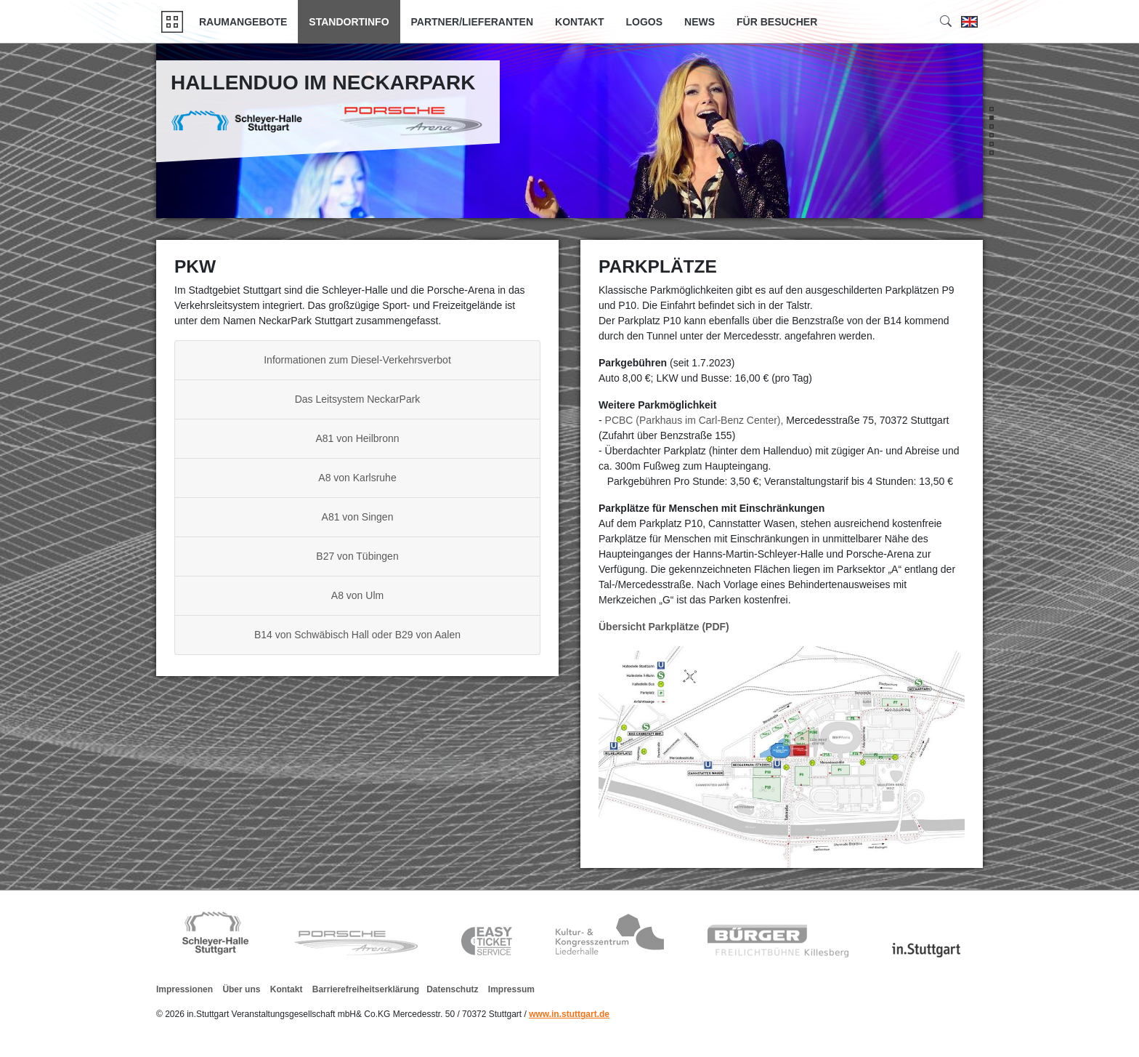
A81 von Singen (358, 517)
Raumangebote (243, 22)
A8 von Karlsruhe (357, 477)
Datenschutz (452, 989)
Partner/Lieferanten (472, 22)
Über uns (241, 989)
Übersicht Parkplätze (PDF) (664, 626)
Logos (643, 22)
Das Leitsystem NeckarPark (358, 399)
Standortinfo (349, 22)
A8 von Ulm (357, 595)
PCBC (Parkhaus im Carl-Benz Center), (696, 420)
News (699, 22)
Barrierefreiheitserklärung (365, 989)
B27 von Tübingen (357, 556)
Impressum (511, 989)
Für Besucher (777, 22)
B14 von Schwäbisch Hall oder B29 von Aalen (357, 634)
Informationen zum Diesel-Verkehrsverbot (357, 360)
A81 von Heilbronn (357, 438)
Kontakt (579, 22)
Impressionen (184, 989)
